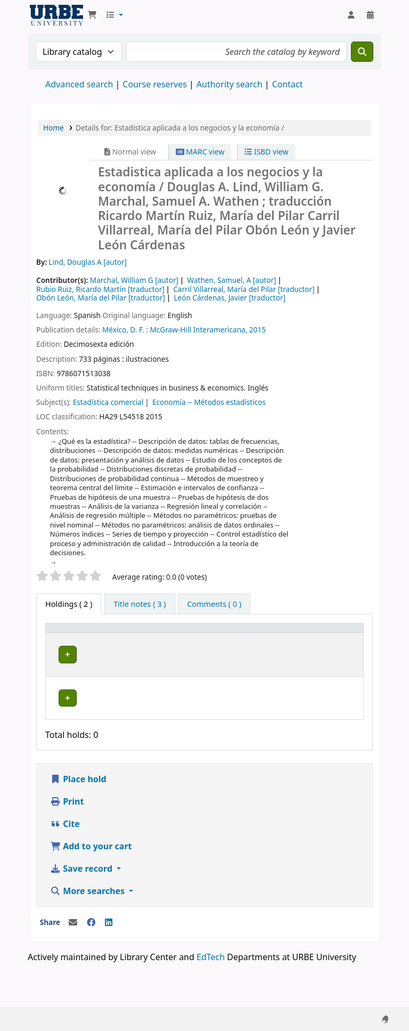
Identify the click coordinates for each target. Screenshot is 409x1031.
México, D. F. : (125, 329)
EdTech (211, 992)
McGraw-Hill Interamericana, (199, 329)
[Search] (362, 52)
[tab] (139, 604)
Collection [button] (167, 643)
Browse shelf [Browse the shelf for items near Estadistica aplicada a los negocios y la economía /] (232, 684)
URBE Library (109, 668)
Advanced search (79, 84)
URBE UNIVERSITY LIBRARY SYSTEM (56, 15)
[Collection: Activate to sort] (173, 638)
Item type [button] (59, 638)
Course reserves (154, 84)
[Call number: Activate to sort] (234, 638)
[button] (92, 15)
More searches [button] (88, 926)
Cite (65, 859)
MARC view (200, 152)
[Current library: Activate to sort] (117, 638)
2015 (257, 329)
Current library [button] (109, 638)
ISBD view (266, 152)
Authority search (230, 84)
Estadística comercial (108, 402)
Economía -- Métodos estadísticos (209, 402)
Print (67, 836)
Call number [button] (222, 638)
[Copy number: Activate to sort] (293, 638)
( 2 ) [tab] (68, 604)
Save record (82, 904)
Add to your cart (91, 881)
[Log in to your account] (351, 15)
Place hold (78, 814)
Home (53, 128)
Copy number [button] (285, 638)
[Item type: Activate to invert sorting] (68, 638)
